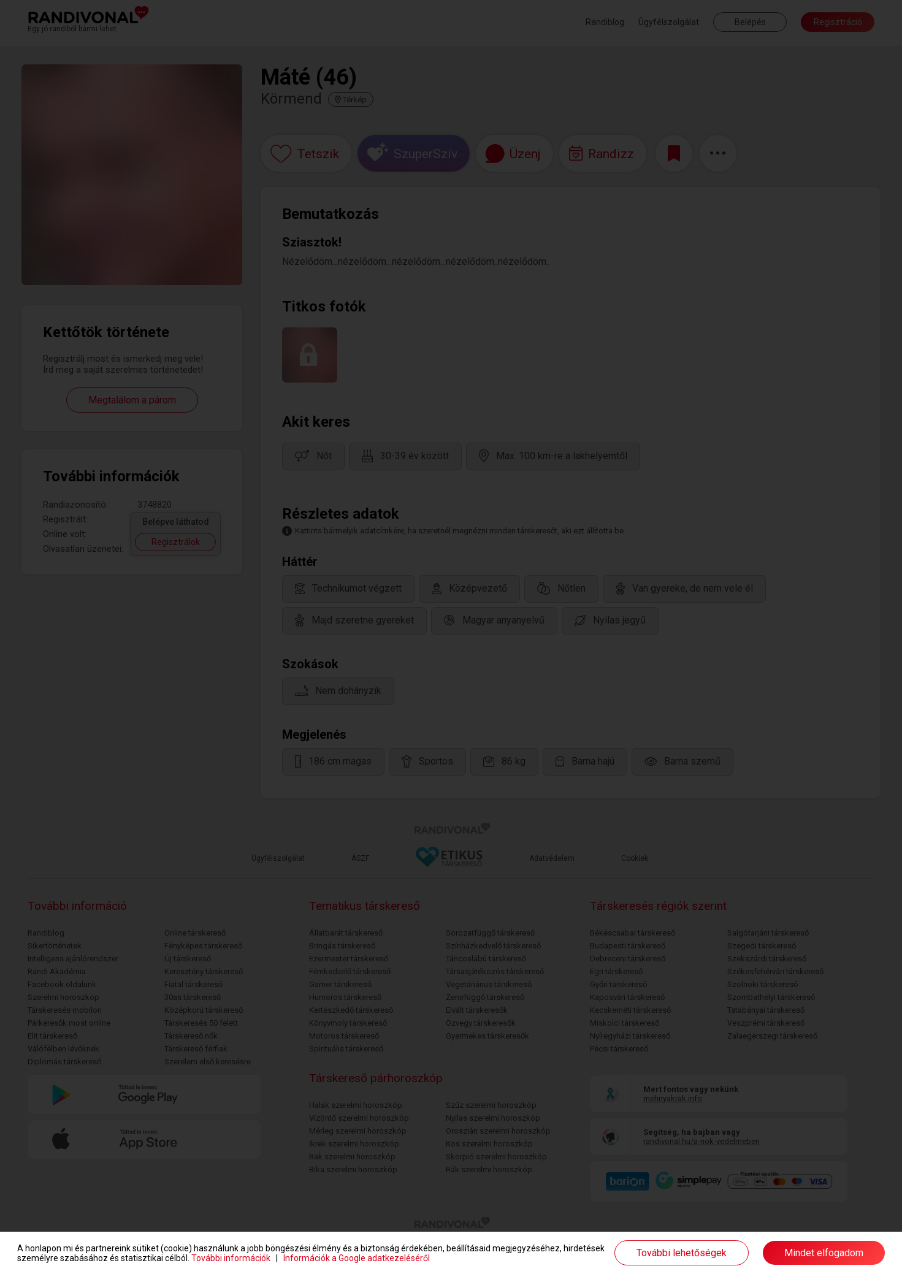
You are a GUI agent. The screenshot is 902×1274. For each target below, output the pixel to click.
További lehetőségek (681, 1253)
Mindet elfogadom (823, 1253)
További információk (230, 1258)
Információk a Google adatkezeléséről (356, 1258)
